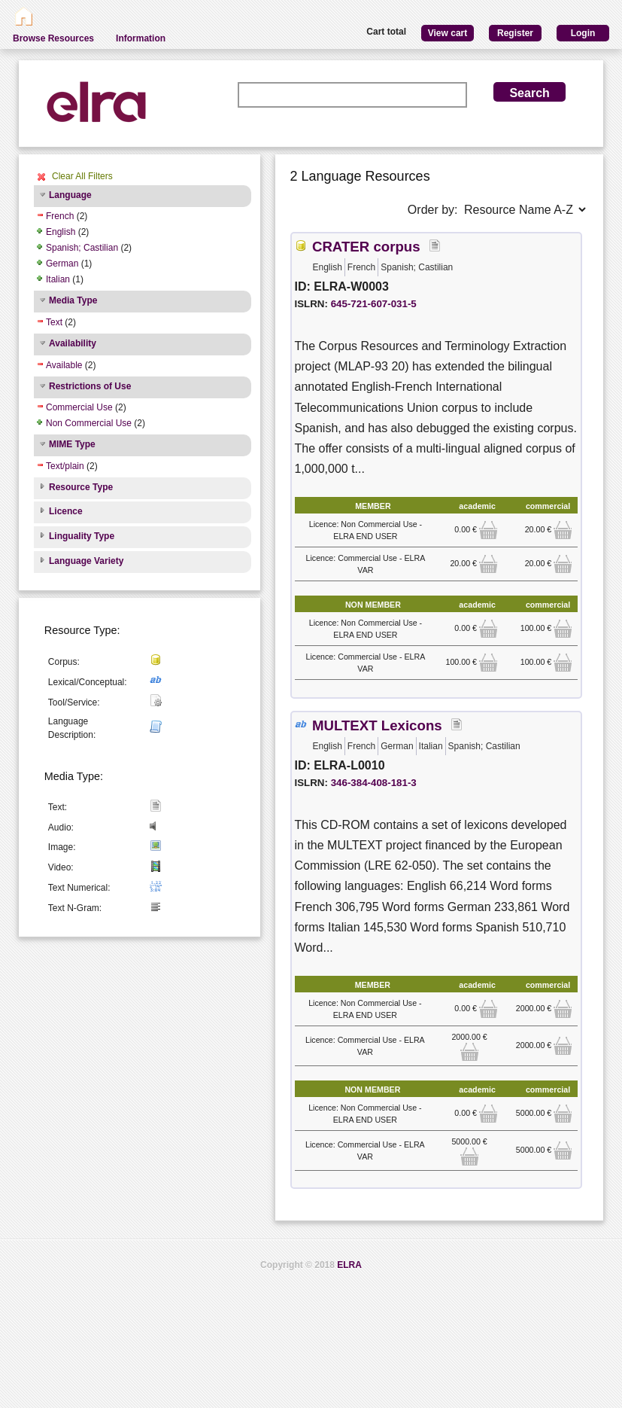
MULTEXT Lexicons (377, 725)
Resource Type (81, 487)
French (60, 216)
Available (64, 365)
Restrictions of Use (90, 386)
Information (140, 38)
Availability (72, 343)
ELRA (349, 1265)
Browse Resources (53, 38)
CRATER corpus (366, 246)
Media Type (73, 300)
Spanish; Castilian (82, 247)
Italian (58, 279)
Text (54, 322)
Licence (66, 511)
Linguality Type (81, 536)
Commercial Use (79, 407)
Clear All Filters (82, 176)
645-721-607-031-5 (374, 303)
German (62, 263)
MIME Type (72, 444)
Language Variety (86, 561)
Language (70, 195)
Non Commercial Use (89, 423)
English (60, 232)
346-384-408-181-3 (374, 782)
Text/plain (65, 466)
